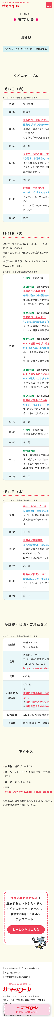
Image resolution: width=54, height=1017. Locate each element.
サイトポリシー (11, 968)
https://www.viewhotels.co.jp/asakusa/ (29, 791)
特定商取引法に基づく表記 (16, 977)
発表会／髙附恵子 (33, 540)
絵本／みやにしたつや (34, 506)
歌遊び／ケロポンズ (33, 188)
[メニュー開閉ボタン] (49, 5)
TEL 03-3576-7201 (26, 1000)
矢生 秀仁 (34, 317)
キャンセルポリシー (13, 972)
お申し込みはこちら (26, 929)
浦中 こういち (35, 400)
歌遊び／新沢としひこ (34, 574)
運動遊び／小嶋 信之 (34, 291)
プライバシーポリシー (30, 968)
